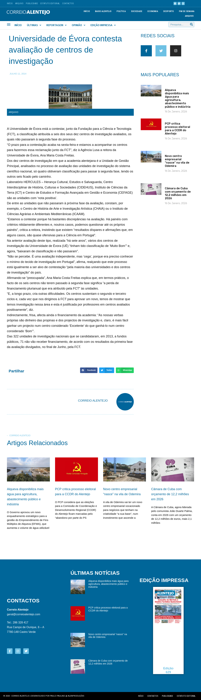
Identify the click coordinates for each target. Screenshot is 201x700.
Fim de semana (186, 11)
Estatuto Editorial (50, 3)
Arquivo (19, 3)
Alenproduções (76, 696)
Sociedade (136, 11)
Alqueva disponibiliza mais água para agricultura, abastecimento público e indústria (177, 101)
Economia (152, 11)
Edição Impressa (103, 25)
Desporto (168, 11)
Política (121, 11)
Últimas (34, 25)
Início (10, 3)
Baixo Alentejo (103, 11)
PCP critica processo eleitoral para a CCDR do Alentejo (177, 131)
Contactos (68, 3)
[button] (88, 370)
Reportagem (56, 25)
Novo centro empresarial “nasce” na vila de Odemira (177, 163)
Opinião (78, 25)
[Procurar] (191, 24)
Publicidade (32, 3)
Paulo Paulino (57, 696)
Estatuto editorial (186, 696)
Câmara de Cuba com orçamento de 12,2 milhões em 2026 (178, 196)
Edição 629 (168, 670)
